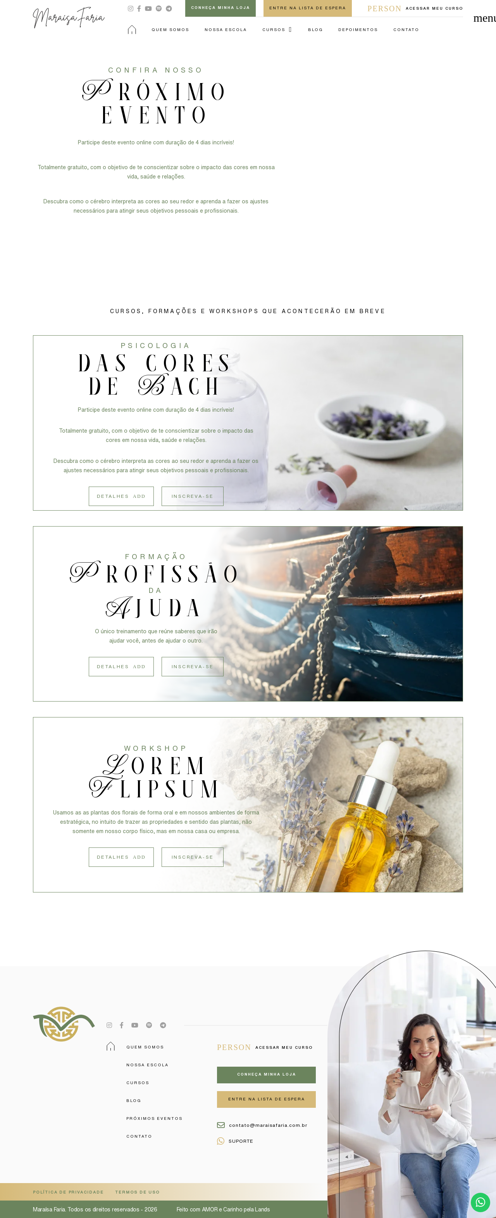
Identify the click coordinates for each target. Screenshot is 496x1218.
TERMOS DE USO (137, 1192)
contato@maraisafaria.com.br (262, 1125)
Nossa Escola (226, 29)
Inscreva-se (193, 496)
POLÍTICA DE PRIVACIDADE (68, 1192)
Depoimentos (358, 29)
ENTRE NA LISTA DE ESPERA (307, 7)
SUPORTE (235, 1141)
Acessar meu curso (415, 8)
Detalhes (121, 496)
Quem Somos (170, 29)
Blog (315, 29)
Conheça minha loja (220, 7)
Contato (406, 29)
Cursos (273, 29)
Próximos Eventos (154, 1118)
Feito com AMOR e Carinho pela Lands (223, 1209)
